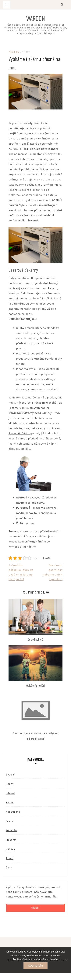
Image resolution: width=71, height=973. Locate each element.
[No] (66, 960)
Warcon (35, 18)
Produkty (14, 52)
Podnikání (11, 830)
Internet (10, 793)
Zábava (10, 849)
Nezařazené (13, 811)
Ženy (9, 867)
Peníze (9, 821)
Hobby (10, 783)
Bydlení (10, 774)
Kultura (10, 802)
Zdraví (9, 858)
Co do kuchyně (35, 639)
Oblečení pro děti (35, 685)
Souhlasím (35, 965)
